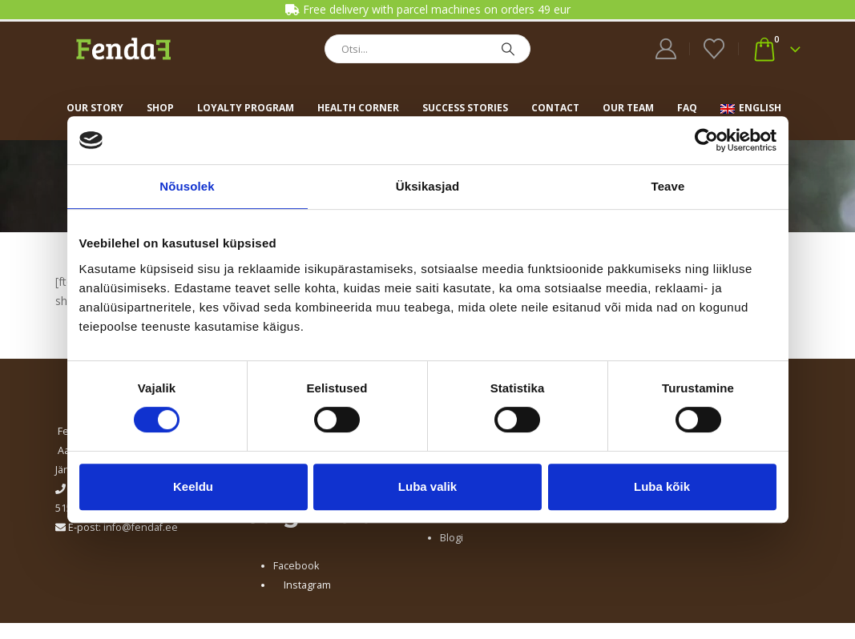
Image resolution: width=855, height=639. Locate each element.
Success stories (465, 108)
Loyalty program (245, 108)
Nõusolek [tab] (186, 186)
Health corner (358, 108)
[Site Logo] (123, 48)
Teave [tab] (668, 186)
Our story (95, 108)
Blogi (451, 538)
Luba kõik (662, 486)
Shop (160, 108)
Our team (628, 108)
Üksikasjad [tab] (427, 186)
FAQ (687, 108)
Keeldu (193, 486)
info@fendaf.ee (140, 527)
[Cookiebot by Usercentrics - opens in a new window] (706, 140)
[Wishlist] (713, 48)
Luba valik (427, 486)
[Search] (508, 48)
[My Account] (665, 48)
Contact (555, 108)
